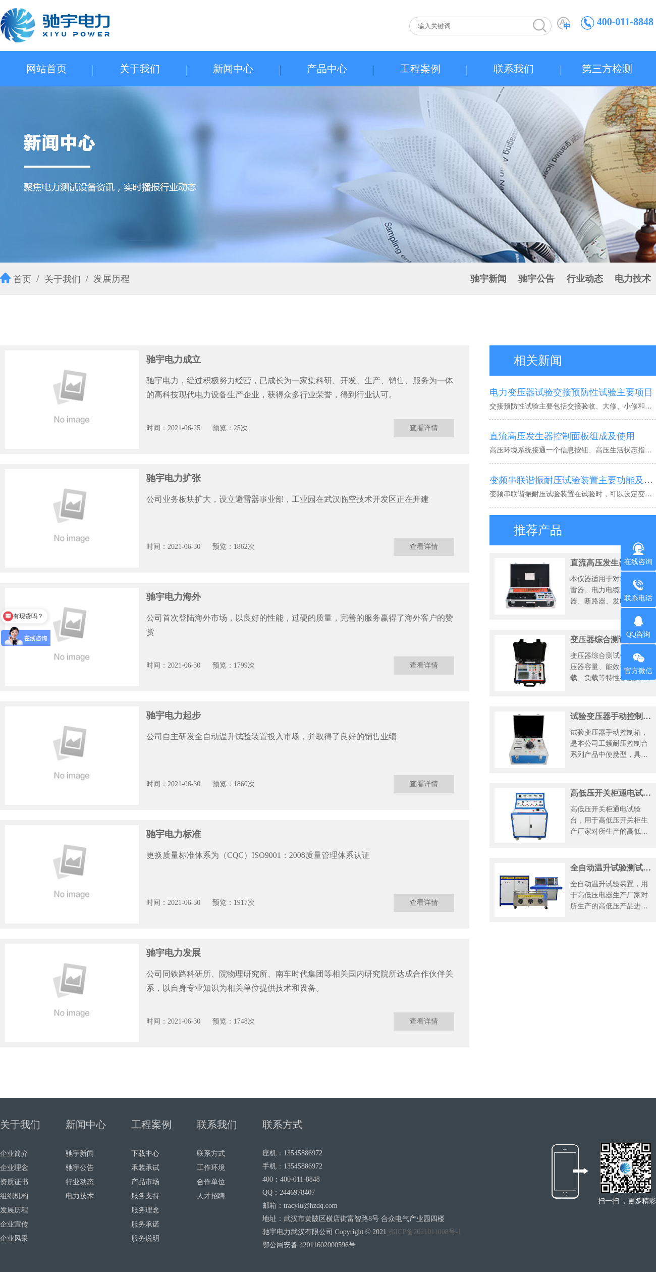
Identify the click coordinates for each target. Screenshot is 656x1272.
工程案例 (420, 68)
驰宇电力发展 (173, 953)
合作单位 (211, 1182)
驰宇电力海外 (173, 597)
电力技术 (633, 279)
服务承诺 (145, 1224)
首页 (22, 279)
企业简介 (14, 1153)
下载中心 (145, 1153)
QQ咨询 (638, 626)
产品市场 (145, 1182)
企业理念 (14, 1168)
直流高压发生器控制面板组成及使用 (562, 436)
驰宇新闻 (488, 279)
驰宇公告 (536, 279)
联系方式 (211, 1153)
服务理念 (145, 1210)
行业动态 (585, 279)
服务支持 (145, 1196)
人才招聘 (211, 1196)
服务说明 (145, 1238)
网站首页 (46, 68)
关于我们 (140, 68)
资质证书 (14, 1182)
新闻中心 (233, 68)
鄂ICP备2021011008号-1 (424, 1232)
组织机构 (14, 1196)
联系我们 (514, 68)
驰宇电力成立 (173, 359)
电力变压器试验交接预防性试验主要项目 (571, 392)
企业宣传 (14, 1224)
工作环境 (211, 1168)
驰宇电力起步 (173, 715)
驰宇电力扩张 (173, 478)
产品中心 (327, 68)
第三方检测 (607, 68)
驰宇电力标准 (173, 834)
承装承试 (145, 1168)
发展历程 (111, 279)
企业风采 (14, 1238)
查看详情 (424, 428)
